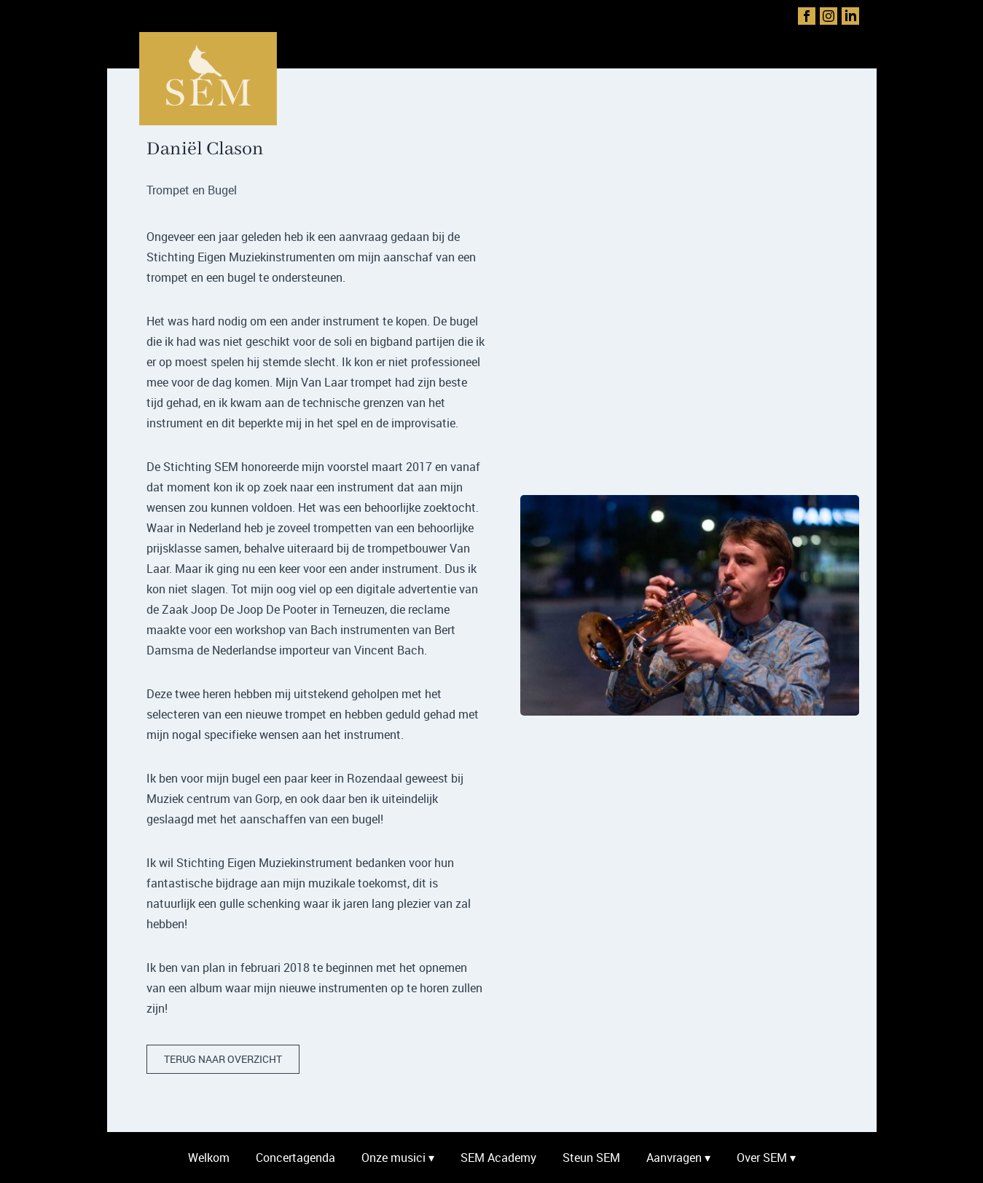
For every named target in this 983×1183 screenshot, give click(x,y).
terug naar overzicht (223, 1059)
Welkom (209, 1158)
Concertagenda (295, 1158)
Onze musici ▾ (397, 1158)
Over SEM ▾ (766, 1158)
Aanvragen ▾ (678, 1158)
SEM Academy (498, 1158)
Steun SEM (591, 1158)
